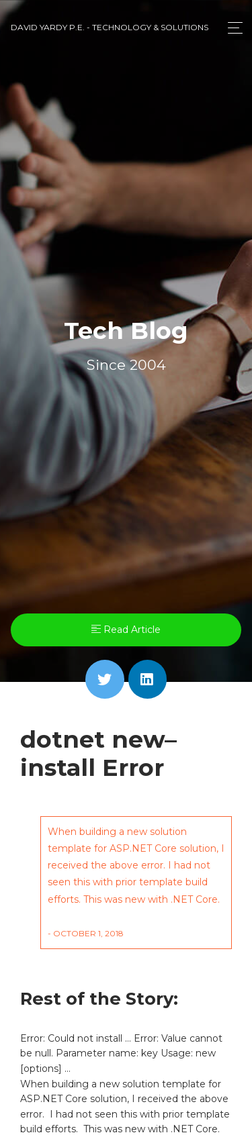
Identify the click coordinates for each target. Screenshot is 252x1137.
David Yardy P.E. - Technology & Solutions (109, 27)
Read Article (126, 630)
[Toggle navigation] (231, 28)
